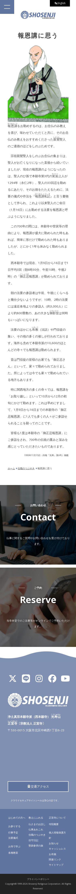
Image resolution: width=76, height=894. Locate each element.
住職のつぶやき (37, 835)
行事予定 (13, 832)
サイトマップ (56, 864)
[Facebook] (52, 680)
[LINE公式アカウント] (26, 680)
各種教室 (13, 852)
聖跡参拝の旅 (36, 845)
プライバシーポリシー (38, 879)
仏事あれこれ (36, 829)
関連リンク (55, 859)
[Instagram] (39, 680)
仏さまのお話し (37, 824)
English (60, 3)
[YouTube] (65, 680)
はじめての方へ (16, 817)
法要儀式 (13, 838)
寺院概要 (54, 824)
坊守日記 (33, 840)
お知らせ (54, 843)
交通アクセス (38, 786)
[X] (13, 680)
